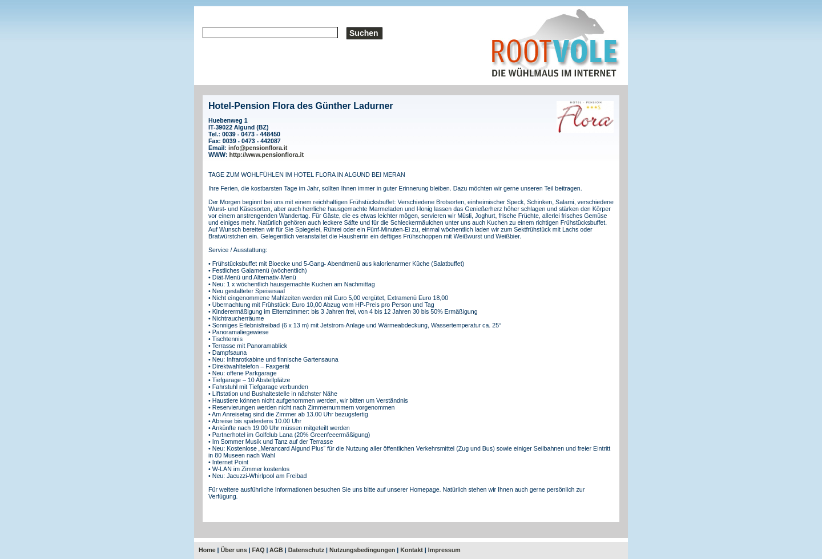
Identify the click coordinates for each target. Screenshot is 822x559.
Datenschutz (306, 549)
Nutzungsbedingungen (362, 549)
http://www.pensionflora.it (266, 154)
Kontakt (411, 549)
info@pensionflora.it (257, 147)
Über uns (234, 549)
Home (207, 549)
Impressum (444, 549)
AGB (276, 549)
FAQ (258, 549)
